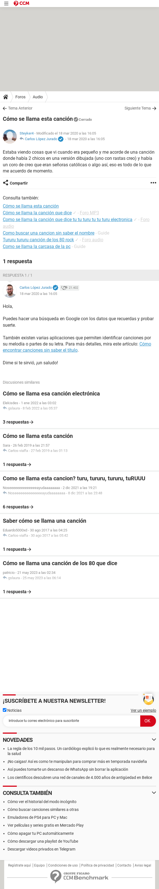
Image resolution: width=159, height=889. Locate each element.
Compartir (19, 183)
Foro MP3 (89, 212)
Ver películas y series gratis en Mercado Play (46, 825)
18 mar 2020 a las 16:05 (86, 139)
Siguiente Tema (138, 108)
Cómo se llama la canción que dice (37, 212)
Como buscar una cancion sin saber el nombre (48, 233)
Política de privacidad (97, 865)
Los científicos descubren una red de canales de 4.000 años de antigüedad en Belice (80, 777)
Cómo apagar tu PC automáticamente (41, 833)
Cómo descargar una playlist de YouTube (43, 841)
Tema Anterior (20, 108)
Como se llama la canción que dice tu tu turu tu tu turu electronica (67, 219)
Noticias (12, 710)
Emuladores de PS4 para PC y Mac (37, 817)
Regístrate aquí (19, 865)
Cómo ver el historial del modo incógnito (42, 801)
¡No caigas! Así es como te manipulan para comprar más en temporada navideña (77, 761)
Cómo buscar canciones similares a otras (43, 809)
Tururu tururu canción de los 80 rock (38, 239)
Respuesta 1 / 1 (17, 275)
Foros (20, 97)
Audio (38, 97)
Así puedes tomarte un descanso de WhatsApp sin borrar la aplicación (68, 769)
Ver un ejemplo (143, 710)
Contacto (124, 865)
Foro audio (92, 239)
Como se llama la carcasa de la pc (37, 246)
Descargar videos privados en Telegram (41, 849)
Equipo (39, 865)
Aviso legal (143, 865)
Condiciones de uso (63, 865)
